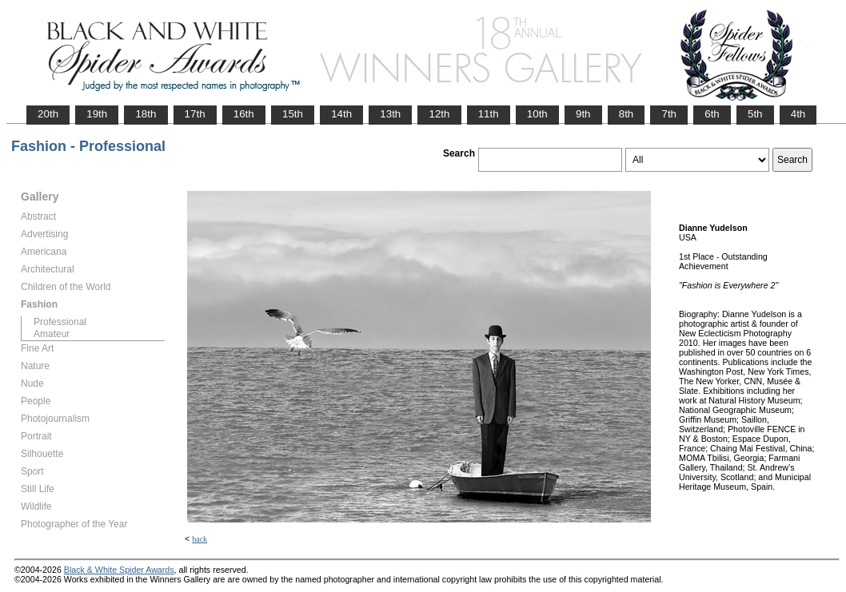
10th (537, 114)
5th (755, 114)
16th (244, 114)
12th (439, 114)
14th (341, 114)
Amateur (52, 334)
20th (48, 114)
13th (390, 114)
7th (668, 114)
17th (195, 114)
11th (488, 114)
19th (97, 114)
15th (292, 114)
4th (798, 114)
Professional (60, 322)
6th (712, 114)
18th (145, 114)
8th (626, 114)
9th (583, 114)
